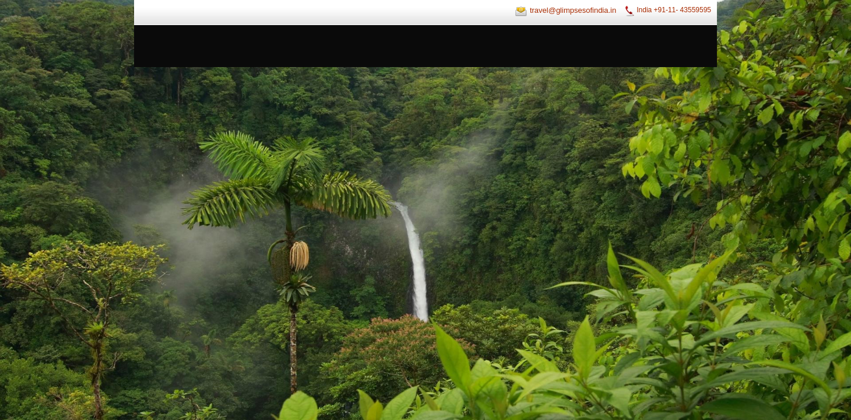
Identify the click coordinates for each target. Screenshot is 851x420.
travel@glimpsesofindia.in (573, 10)
